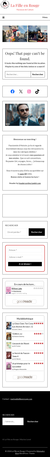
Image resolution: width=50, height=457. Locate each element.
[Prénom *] (25, 250)
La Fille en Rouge (25, 5)
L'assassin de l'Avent (20, 343)
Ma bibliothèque (25, 318)
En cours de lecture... (24, 284)
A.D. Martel (17, 359)
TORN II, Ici (17, 334)
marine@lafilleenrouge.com (21, 399)
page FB (23, 174)
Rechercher (11, 225)
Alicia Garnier (17, 291)
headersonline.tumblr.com (30, 183)
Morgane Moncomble (20, 369)
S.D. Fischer (17, 346)
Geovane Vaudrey (19, 336)
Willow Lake (16, 288)
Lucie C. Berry (18, 329)
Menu (45, 17)
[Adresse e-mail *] (25, 257)
